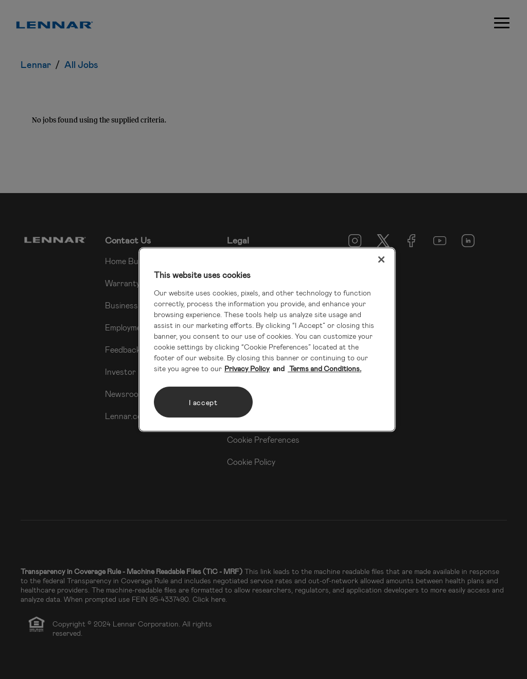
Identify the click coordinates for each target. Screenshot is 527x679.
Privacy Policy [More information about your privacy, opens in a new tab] (247, 368)
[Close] (381, 259)
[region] (267, 339)
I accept (203, 402)
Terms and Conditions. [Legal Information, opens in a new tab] (324, 368)
